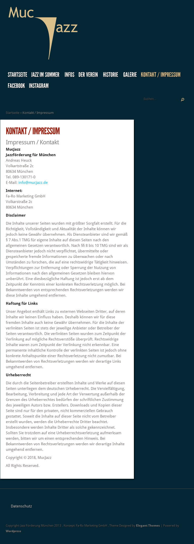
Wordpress (13, 531)
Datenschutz (21, 506)
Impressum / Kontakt (32, 142)
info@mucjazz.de (33, 182)
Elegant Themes (148, 525)
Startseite (12, 113)
